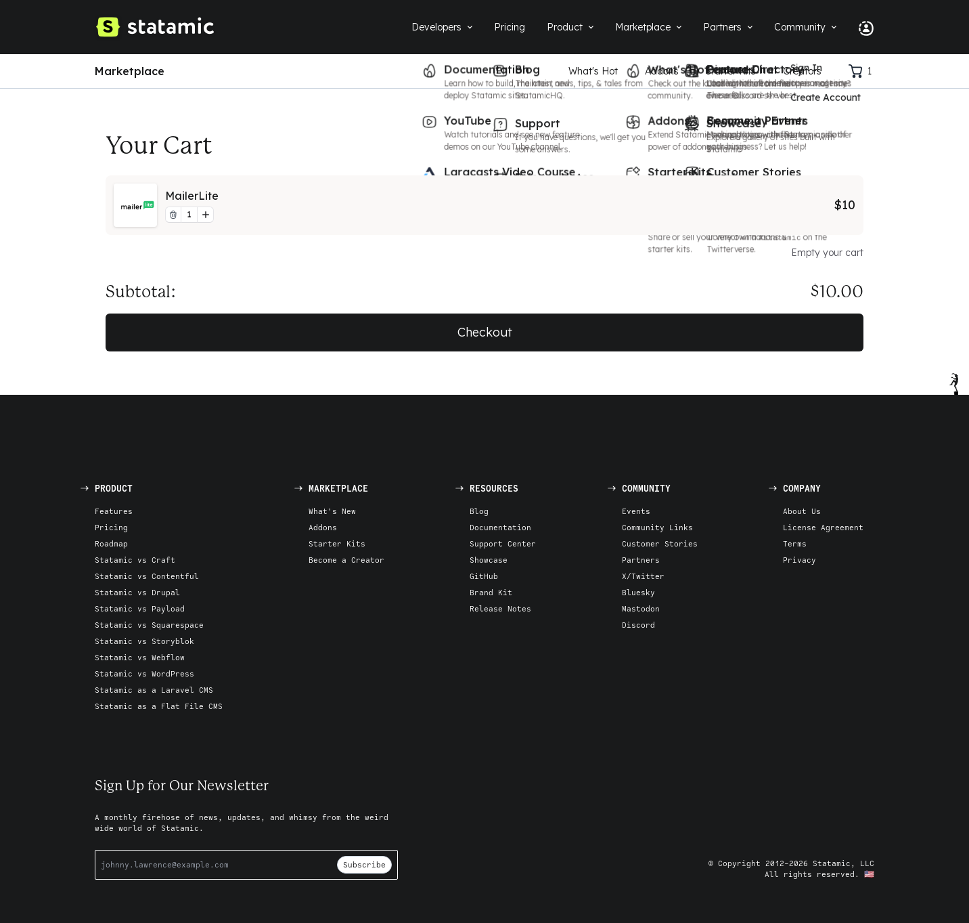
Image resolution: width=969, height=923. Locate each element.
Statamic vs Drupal (137, 592)
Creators (802, 71)
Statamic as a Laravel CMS (154, 690)
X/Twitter (643, 576)
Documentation (500, 527)
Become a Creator (346, 560)
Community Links (657, 527)
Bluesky (638, 592)
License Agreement (823, 527)
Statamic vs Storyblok (144, 641)
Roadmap (111, 543)
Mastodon (641, 608)
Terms (795, 543)
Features (114, 511)
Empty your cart (827, 252)
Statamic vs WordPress (144, 673)
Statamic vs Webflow (140, 657)
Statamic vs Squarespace (149, 625)
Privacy (799, 560)
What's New (332, 511)
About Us (802, 511)
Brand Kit (491, 592)
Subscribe (364, 864)
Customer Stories (660, 543)
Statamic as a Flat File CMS (159, 706)
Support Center (503, 543)
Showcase (489, 560)
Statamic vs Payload (140, 608)
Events (636, 511)
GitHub (484, 576)
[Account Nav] (860, 27)
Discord (638, 625)
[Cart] (861, 71)
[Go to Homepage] (154, 27)
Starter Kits (731, 71)
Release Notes (500, 608)
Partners (641, 560)
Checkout (484, 332)
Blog (479, 511)
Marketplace (129, 71)
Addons (662, 71)
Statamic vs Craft (135, 560)
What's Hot (593, 71)
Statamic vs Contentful (147, 576)
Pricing (111, 527)
